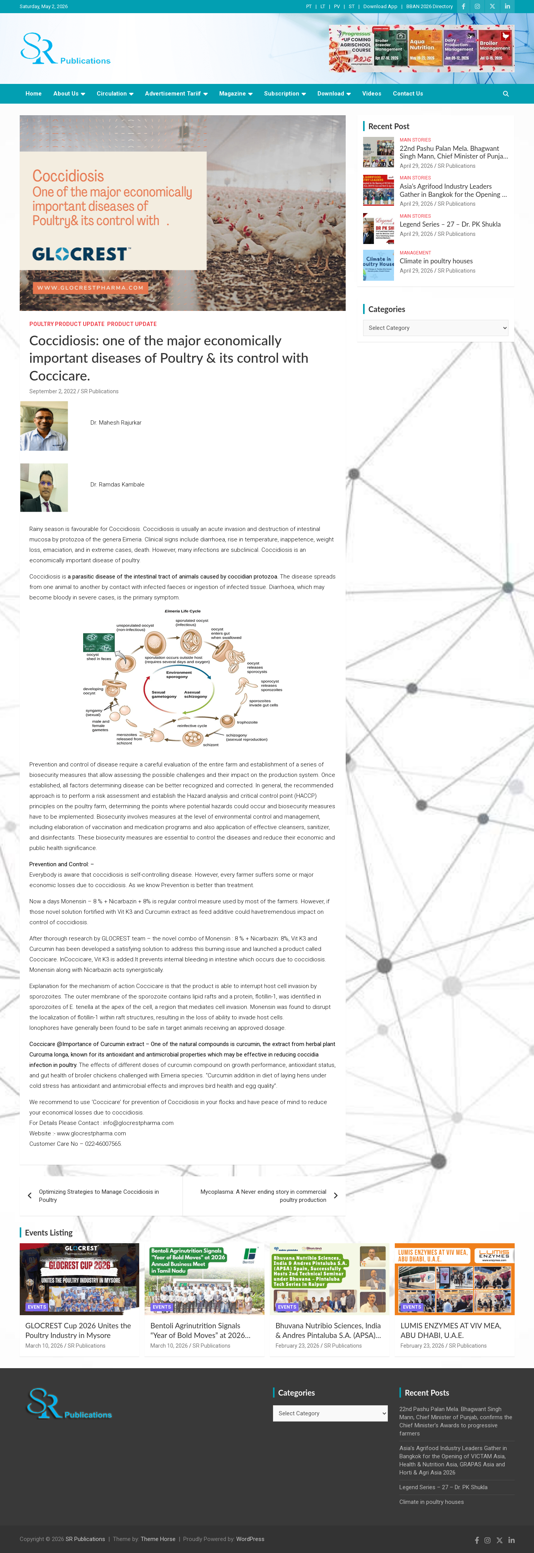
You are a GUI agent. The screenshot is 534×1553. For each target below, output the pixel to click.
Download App (380, 6)
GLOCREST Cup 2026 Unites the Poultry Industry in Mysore (78, 1330)
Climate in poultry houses (436, 261)
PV (337, 6)
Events (37, 1307)
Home (34, 93)
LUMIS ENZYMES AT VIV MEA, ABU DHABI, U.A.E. (451, 1330)
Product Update (132, 324)
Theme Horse (158, 1539)
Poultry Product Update (66, 324)
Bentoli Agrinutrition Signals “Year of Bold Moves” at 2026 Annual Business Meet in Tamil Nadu (199, 1339)
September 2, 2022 (52, 391)
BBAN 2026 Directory (429, 6)
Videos (371, 93)
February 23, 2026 (297, 1346)
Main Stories (415, 140)
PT (309, 6)
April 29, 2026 (416, 166)
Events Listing (49, 1232)
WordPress (250, 1539)
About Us (65, 93)
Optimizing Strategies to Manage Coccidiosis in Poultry (99, 1195)
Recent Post (389, 126)
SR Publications (100, 391)
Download (330, 93)
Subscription (281, 93)
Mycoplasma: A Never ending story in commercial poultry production (263, 1195)
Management (415, 253)
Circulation (112, 93)
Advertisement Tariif (173, 93)
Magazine (232, 93)
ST (352, 6)
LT (323, 6)
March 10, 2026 (44, 1346)
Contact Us (408, 93)
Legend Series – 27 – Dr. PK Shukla (450, 224)
